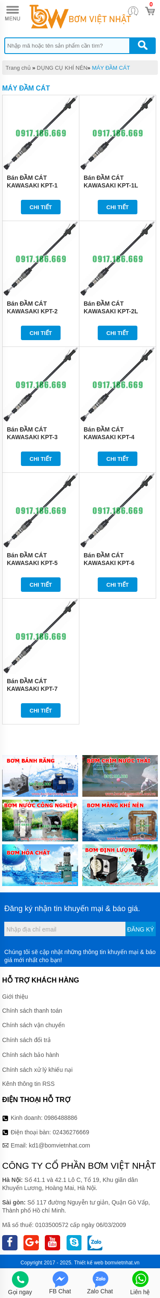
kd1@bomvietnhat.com (59, 1145)
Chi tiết (40, 207)
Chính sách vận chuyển (33, 1025)
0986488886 (61, 1117)
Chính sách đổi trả (26, 1040)
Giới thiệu (15, 996)
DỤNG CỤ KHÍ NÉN (62, 68)
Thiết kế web (89, 1263)
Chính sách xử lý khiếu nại (37, 1069)
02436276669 (70, 1132)
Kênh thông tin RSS (28, 1083)
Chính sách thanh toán (32, 1010)
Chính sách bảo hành (30, 1054)
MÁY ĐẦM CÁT (111, 68)
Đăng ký (140, 929)
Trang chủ (18, 68)
